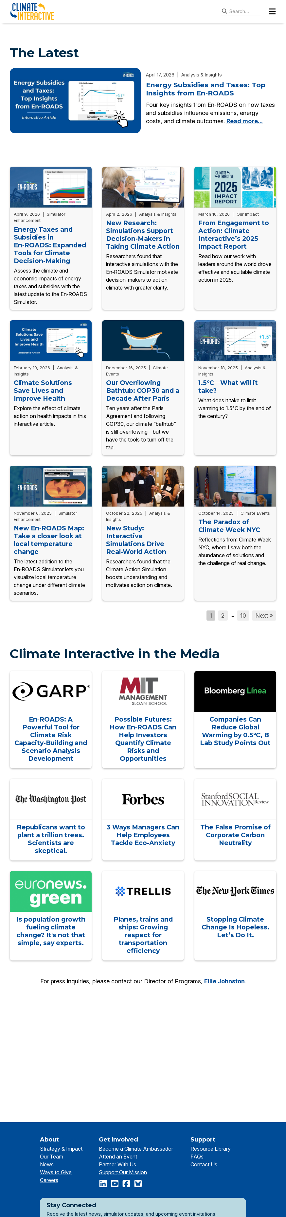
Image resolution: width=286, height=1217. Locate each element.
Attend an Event (118, 1156)
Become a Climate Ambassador (136, 1148)
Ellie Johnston (224, 981)
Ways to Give (56, 1172)
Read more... (244, 121)
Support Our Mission (123, 1172)
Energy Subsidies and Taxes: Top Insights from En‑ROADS (205, 89)
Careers (49, 1180)
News (47, 1164)
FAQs (197, 1156)
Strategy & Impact (61, 1148)
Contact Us (203, 1164)
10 (243, 615)
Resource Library (210, 1148)
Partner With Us (117, 1164)
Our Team (51, 1156)
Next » (264, 615)
